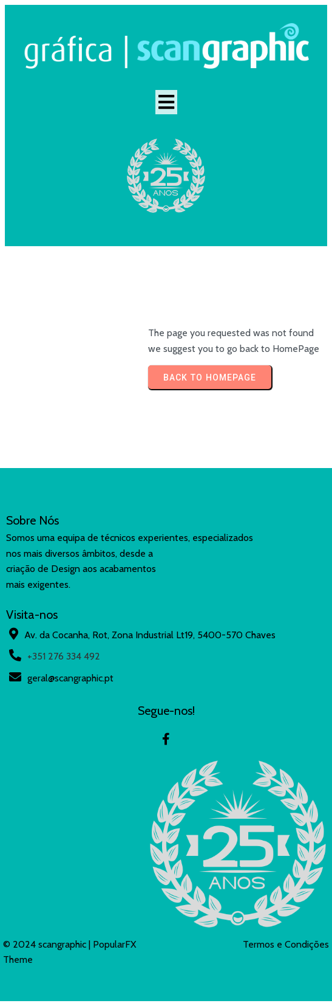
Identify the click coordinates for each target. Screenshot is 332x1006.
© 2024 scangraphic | (48, 944)
